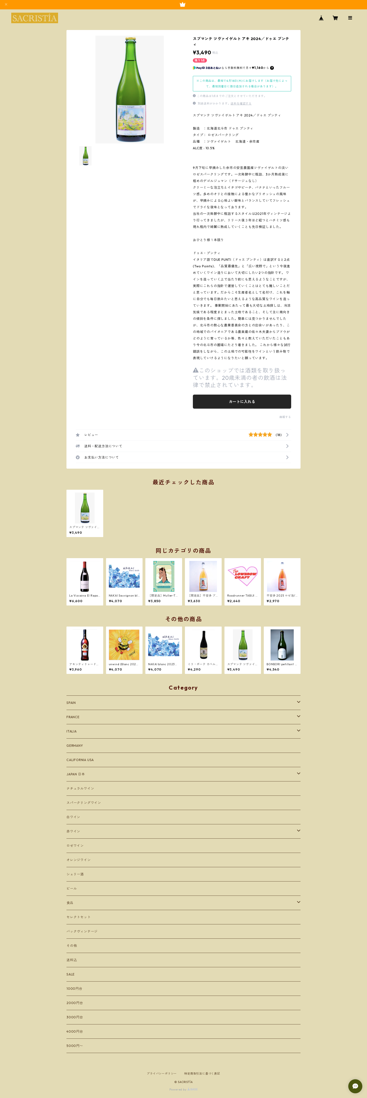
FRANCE (73, 717)
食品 (69, 903)
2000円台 (74, 1003)
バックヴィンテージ (82, 931)
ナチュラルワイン (80, 788)
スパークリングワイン (83, 803)
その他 (71, 946)
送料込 (71, 960)
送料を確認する (241, 103)
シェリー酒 (75, 874)
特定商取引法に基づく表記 (202, 1073)
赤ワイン (73, 831)
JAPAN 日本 (75, 774)
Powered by (183, 1089)
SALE (70, 974)
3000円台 (74, 1017)
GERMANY (74, 745)
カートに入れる (242, 401)
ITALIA (71, 731)
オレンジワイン (78, 860)
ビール (71, 888)
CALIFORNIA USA (80, 760)
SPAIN (71, 703)
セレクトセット (78, 917)
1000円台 (74, 988)
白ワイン (73, 817)
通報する (285, 417)
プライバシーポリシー (162, 1073)
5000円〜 (74, 1046)
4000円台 (74, 1031)
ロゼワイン (75, 846)
